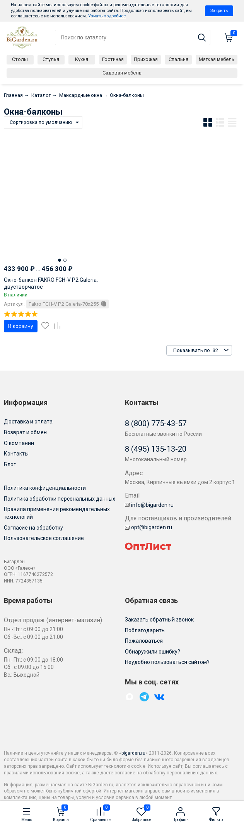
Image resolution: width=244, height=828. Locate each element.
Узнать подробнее (107, 16)
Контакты (16, 453)
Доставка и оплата (28, 421)
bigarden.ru (133, 753)
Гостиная (113, 59)
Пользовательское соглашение (44, 538)
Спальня (178, 59)
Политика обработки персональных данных (59, 499)
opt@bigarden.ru (148, 527)
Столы (20, 59)
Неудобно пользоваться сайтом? (167, 662)
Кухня (81, 59)
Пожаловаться (144, 641)
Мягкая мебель (216, 59)
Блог (10, 464)
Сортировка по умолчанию (41, 122)
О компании (19, 443)
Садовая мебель (122, 73)
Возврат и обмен (25, 432)
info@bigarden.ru (149, 505)
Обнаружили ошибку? (152, 652)
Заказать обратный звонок (159, 619)
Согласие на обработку (33, 528)
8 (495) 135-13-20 (155, 449)
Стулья (51, 59)
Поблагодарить (145, 630)
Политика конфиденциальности (45, 488)
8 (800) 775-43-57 (155, 423)
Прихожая (146, 59)
